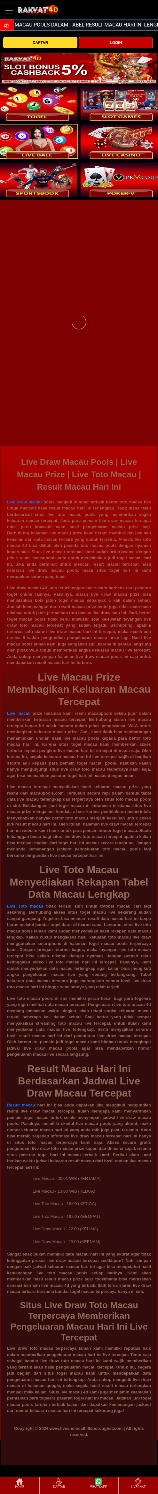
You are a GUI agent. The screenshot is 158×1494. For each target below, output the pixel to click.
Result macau (21, 1105)
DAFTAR (40, 43)
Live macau (19, 713)
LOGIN (116, 43)
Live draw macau (24, 502)
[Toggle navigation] (9, 10)
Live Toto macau (25, 906)
